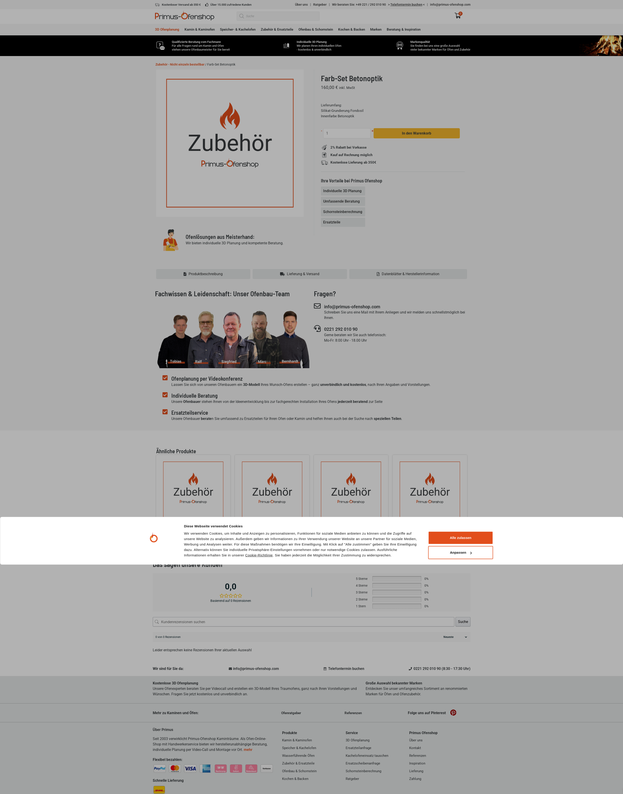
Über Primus (163, 730)
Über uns (301, 4)
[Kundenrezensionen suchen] (303, 622)
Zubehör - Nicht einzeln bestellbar (179, 64)
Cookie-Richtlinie (259, 784)
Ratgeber (320, 4)
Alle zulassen (460, 767)
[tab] (343, 191)
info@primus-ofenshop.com (450, 4)
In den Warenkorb (417, 133)
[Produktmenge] (347, 133)
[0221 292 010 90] (317, 329)
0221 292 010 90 (345, 329)
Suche (463, 622)
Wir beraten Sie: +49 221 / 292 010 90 (359, 4)
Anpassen (461, 782)
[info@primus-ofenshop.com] (317, 306)
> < (406, 4)
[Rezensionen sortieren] (455, 637)
